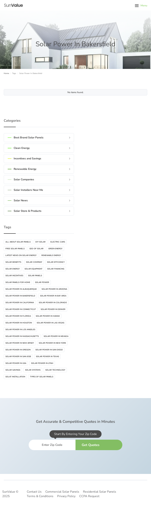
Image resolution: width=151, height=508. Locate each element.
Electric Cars (57, 242)
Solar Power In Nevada (56, 336)
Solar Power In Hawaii (48, 316)
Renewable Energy (51, 255)
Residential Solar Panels (99, 492)
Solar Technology (55, 370)
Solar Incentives (14, 275)
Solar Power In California (19, 302)
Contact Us (34, 492)
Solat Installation (15, 376)
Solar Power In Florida (18, 316)
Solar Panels (35, 275)
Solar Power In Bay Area (53, 296)
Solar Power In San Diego (49, 349)
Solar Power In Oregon (18, 349)
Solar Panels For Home (17, 282)
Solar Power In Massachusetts (22, 336)
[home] (13, 5)
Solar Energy (12, 269)
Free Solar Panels (15, 248)
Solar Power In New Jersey (19, 343)
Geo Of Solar (36, 248)
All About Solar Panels (18, 242)
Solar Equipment (33, 269)
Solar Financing (55, 269)
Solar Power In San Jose (18, 356)
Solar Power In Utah (42, 363)
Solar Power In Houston (18, 323)
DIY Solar (40, 242)
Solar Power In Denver (53, 309)
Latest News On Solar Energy (21, 255)
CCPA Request (89, 496)
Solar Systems (32, 370)
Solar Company (34, 262)
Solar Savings (12, 370)
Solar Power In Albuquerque (21, 289)
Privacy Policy (66, 496)
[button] (141, 5)
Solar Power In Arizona (54, 289)
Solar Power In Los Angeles (20, 329)
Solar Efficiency (56, 262)
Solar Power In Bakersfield (20, 296)
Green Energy (55, 248)
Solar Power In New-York (52, 343)
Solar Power (42, 282)
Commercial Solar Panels (62, 492)
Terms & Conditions (40, 496)
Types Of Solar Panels (41, 376)
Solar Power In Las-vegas (50, 323)
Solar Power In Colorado (53, 302)
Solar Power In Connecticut (20, 309)
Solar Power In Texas (47, 356)
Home (6, 73)
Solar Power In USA (15, 363)
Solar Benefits (13, 262)
